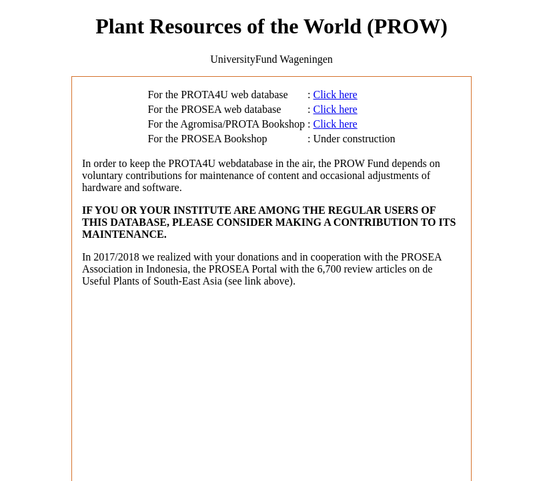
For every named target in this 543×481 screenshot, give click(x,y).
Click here (336, 94)
